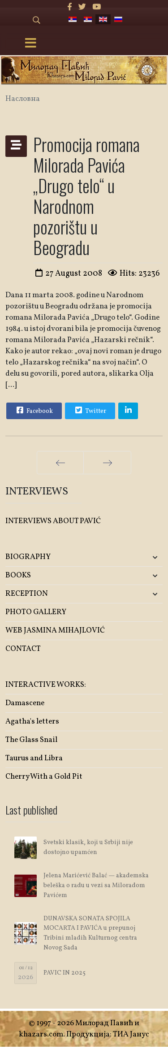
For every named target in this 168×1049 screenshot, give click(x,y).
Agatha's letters (32, 721)
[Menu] (30, 44)
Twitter (89, 410)
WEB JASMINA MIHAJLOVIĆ (55, 630)
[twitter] (82, 7)
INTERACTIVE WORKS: (45, 685)
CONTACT (23, 649)
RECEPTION (26, 594)
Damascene (24, 703)
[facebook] (69, 7)
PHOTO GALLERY (35, 612)
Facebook (33, 410)
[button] (137, 557)
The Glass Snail (31, 740)
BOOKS (18, 575)
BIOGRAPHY (28, 557)
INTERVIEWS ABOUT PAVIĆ (53, 521)
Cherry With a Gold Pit (43, 777)
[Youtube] (96, 7)
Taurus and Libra (34, 758)
